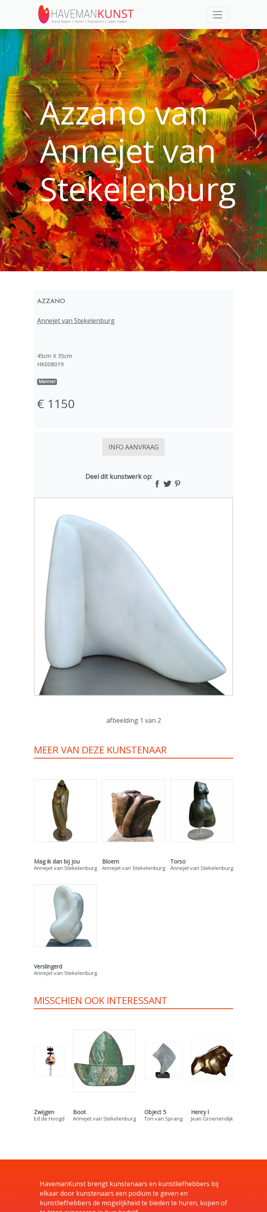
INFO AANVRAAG (133, 447)
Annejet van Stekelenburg (76, 320)
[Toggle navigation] (217, 15)
